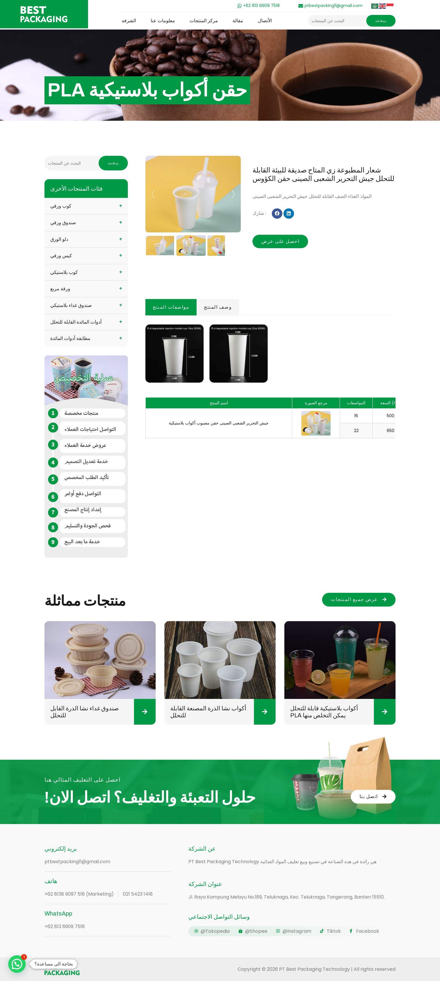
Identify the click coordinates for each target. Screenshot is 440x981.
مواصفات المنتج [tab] (171, 307)
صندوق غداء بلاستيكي (71, 305)
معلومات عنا (163, 21)
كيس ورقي (61, 255)
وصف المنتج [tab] (218, 307)
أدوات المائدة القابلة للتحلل (76, 322)
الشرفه (129, 21)
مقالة (238, 21)
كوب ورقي (60, 206)
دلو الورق (59, 239)
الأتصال (265, 21)
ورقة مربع (60, 288)
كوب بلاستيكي (64, 272)
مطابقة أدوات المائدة (70, 338)
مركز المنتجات (204, 21)
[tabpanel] (270, 379)
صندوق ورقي (63, 222)
